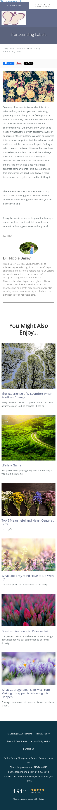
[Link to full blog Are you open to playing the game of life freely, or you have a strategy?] (28, 442)
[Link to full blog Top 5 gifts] (28, 505)
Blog (38, 48)
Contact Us (28, 748)
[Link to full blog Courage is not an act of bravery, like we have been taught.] (28, 676)
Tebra (41, 799)
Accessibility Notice (40, 741)
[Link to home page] (17, 18)
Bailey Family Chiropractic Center (17, 48)
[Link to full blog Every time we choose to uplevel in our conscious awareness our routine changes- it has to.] (28, 372)
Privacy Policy (43, 733)
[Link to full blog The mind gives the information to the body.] (28, 560)
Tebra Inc (28, 733)
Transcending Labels (12, 51)
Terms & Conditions (17, 741)
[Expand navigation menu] (53, 18)
